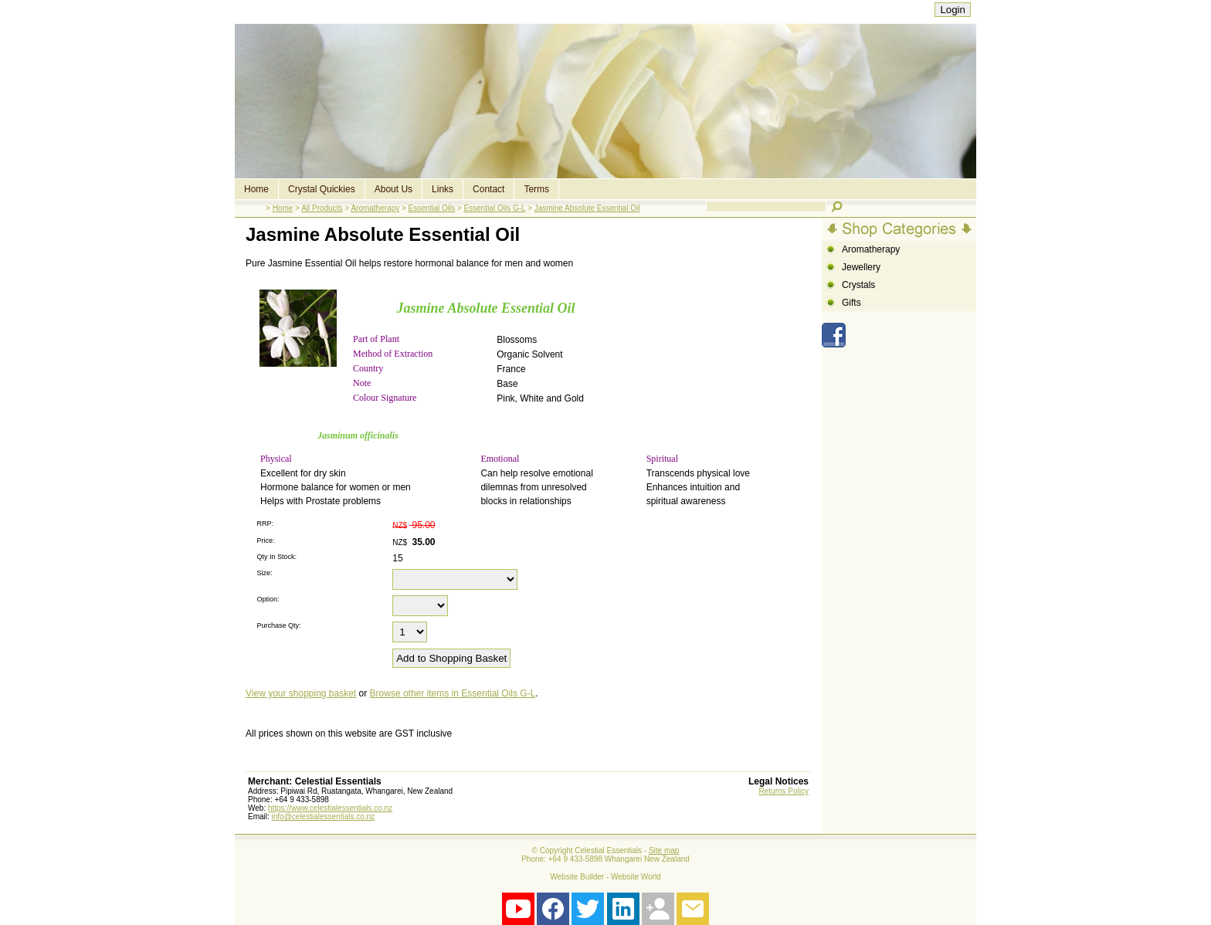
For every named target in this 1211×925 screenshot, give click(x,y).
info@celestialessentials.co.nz (323, 816)
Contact (488, 189)
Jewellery (861, 267)
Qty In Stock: (276, 557)
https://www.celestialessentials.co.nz (330, 808)
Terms (536, 189)
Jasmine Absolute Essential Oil (587, 208)
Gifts (851, 302)
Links (442, 189)
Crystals (858, 285)
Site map (664, 850)
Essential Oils (432, 208)
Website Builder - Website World (605, 876)
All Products (321, 208)
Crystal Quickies (321, 189)
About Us (393, 189)
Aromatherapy (375, 208)
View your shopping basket (301, 693)
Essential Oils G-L (495, 208)
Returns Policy (784, 791)
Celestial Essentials (608, 850)
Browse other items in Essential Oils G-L (453, 693)
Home (256, 189)
